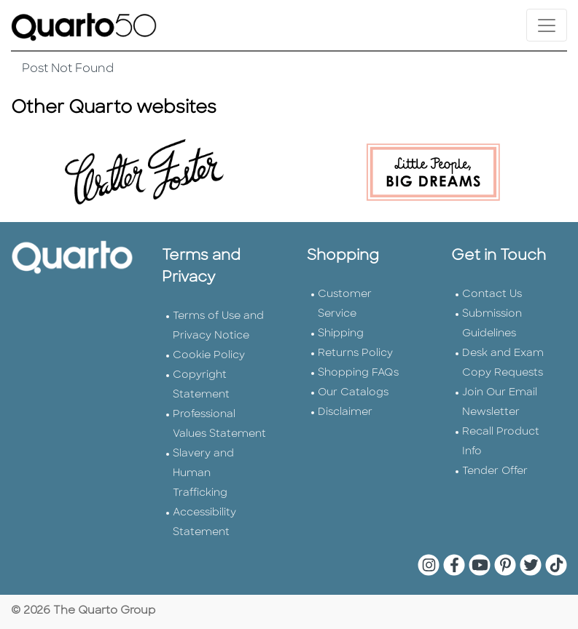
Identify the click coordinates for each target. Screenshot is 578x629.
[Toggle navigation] (546, 25)
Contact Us (492, 294)
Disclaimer (345, 412)
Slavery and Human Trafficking (203, 473)
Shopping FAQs (358, 373)
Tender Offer (495, 471)
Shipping (341, 333)
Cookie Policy (209, 355)
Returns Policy (355, 353)
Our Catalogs (353, 392)
